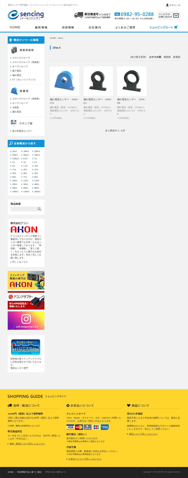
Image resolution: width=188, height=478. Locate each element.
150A (36, 180)
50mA (37, 155)
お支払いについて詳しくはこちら (84, 459)
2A (13, 162)
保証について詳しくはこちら (143, 434)
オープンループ (20, 66)
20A (25, 169)
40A (25, 173)
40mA (26, 155)
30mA (15, 155)
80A (36, 177)
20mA (60, 38)
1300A (26, 191)
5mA (14, 151)
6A (13, 166)
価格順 (167, 57)
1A (35, 158)
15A (14, 169)
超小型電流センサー (22, 131)
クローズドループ (21, 58)
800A (36, 188)
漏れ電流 (16, 75)
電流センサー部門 (19, 368)
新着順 (176, 57)
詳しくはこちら (20, 262)
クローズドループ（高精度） (26, 62)
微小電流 (16, 71)
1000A (15, 191)
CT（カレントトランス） (24, 79)
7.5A (25, 166)
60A (14, 177)
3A (24, 162)
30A (14, 173)
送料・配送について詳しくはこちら (27, 443)
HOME (53, 38)
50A (36, 173)
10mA (26, 151)
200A (14, 184)
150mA (15, 158)
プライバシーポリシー (55, 472)
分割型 (15, 107)
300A (25, 184)
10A (36, 166)
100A (14, 180)
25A (36, 169)
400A (36, 184)
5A (35, 162)
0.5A (25, 158)
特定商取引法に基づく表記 (29, 472)
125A (25, 180)
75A (25, 177)
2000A (37, 191)
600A (25, 188)
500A (14, 188)
